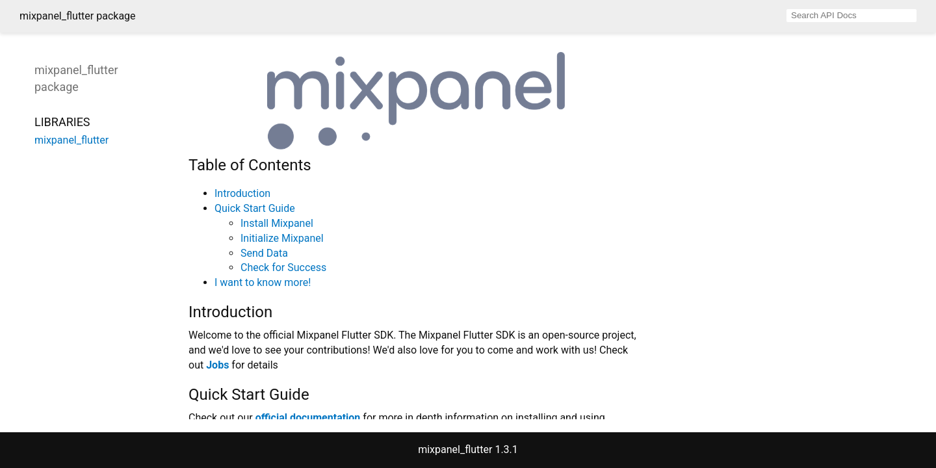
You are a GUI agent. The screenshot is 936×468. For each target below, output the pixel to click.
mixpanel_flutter (71, 140)
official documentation (308, 417)
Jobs (217, 365)
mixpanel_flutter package (78, 16)
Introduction (242, 193)
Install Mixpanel (276, 223)
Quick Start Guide (254, 208)
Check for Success (283, 267)
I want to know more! (262, 282)
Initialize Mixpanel (282, 238)
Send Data (264, 253)
